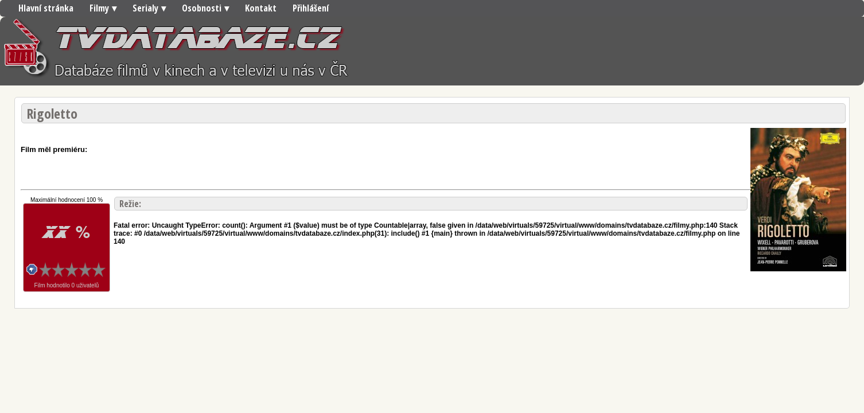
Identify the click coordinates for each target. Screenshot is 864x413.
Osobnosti (201, 8)
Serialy (145, 8)
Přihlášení (311, 8)
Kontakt (261, 8)
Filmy (99, 8)
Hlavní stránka (45, 8)
